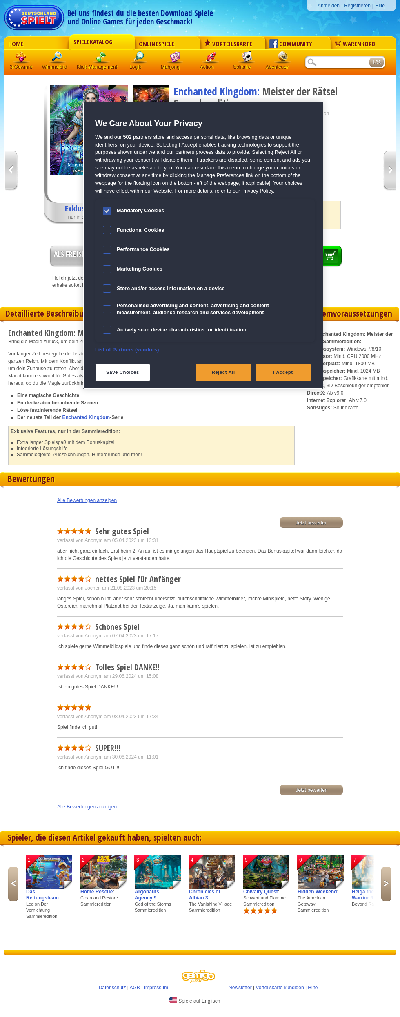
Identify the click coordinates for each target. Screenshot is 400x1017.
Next (386, 884)
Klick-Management (101, 59)
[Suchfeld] (336, 63)
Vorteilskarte (228, 43)
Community (290, 43)
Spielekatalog (93, 41)
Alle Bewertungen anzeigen (87, 500)
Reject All (223, 372)
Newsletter (240, 987)
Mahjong (175, 59)
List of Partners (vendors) (127, 350)
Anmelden (329, 6)
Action (211, 59)
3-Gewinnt (21, 67)
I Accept (283, 372)
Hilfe (380, 6)
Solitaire (247, 59)
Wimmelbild (57, 59)
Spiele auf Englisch (194, 1000)
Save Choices (122, 372)
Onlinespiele (157, 43)
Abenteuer (283, 59)
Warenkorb (355, 43)
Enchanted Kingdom (86, 417)
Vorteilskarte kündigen (280, 987)
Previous (13, 884)
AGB (135, 987)
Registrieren (357, 6)
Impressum (156, 987)
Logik (139, 59)
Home (16, 43)
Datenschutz (112, 987)
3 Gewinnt (21, 59)
